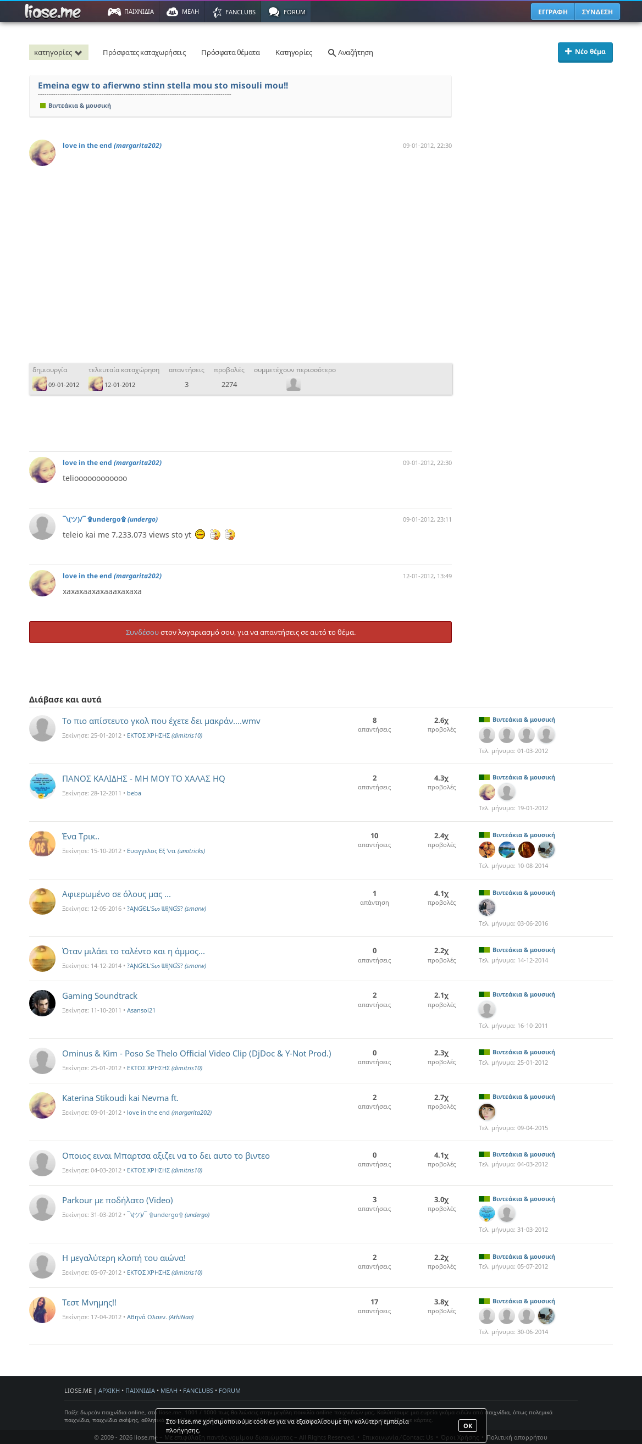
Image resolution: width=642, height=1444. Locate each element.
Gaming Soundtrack (99, 995)
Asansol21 (141, 1010)
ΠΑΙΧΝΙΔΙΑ (140, 1390)
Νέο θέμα (585, 51)
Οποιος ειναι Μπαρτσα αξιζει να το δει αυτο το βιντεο (166, 1155)
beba (134, 793)
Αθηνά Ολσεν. (160, 1317)
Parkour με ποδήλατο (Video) (117, 1199)
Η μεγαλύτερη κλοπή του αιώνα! (124, 1257)
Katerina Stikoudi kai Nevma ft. (120, 1097)
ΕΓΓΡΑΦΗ (553, 11)
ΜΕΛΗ (169, 1390)
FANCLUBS (198, 1390)
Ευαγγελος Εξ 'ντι (166, 851)
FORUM (230, 1390)
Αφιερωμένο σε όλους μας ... (116, 893)
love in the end (112, 145)
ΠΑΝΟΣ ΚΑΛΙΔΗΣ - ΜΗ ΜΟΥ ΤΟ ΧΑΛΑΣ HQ (143, 778)
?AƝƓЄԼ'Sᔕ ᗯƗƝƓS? (166, 908)
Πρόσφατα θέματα (230, 52)
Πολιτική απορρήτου (516, 1437)
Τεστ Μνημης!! (89, 1302)
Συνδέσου (142, 632)
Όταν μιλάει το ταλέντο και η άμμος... (133, 950)
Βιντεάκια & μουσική (75, 105)
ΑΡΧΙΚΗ (109, 1390)
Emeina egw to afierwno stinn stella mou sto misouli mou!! (163, 85)
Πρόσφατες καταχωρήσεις (144, 52)
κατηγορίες (60, 52)
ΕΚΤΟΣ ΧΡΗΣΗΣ (164, 735)
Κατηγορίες (293, 52)
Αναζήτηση (350, 52)
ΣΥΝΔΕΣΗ (597, 11)
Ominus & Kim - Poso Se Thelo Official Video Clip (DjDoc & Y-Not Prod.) (196, 1053)
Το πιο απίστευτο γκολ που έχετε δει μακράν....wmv (161, 720)
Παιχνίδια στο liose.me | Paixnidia (54, 11)
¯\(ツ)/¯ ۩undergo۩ (110, 519)
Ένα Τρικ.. (80, 836)
